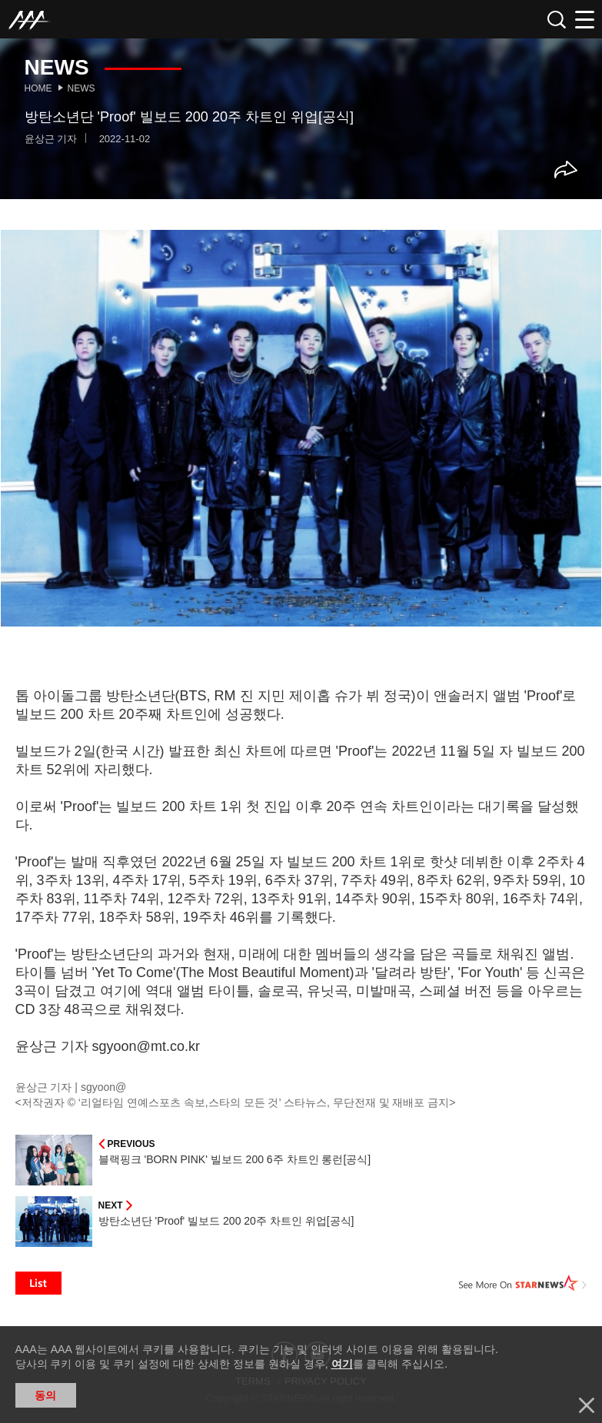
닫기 (586, 1405)
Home (38, 88)
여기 (342, 1364)
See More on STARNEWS (523, 1283)
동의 (45, 1395)
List (38, 1283)
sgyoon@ (103, 1087)
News (81, 88)
